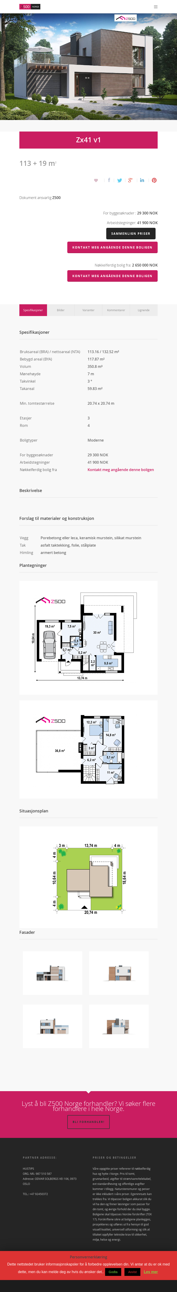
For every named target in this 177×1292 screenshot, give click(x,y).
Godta (113, 1284)
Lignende (144, 322)
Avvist (132, 1284)
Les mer (151, 1284)
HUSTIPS (28, 1180)
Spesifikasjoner (33, 322)
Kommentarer (116, 322)
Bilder (61, 322)
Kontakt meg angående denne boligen (121, 481)
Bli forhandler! (88, 1134)
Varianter (88, 322)
